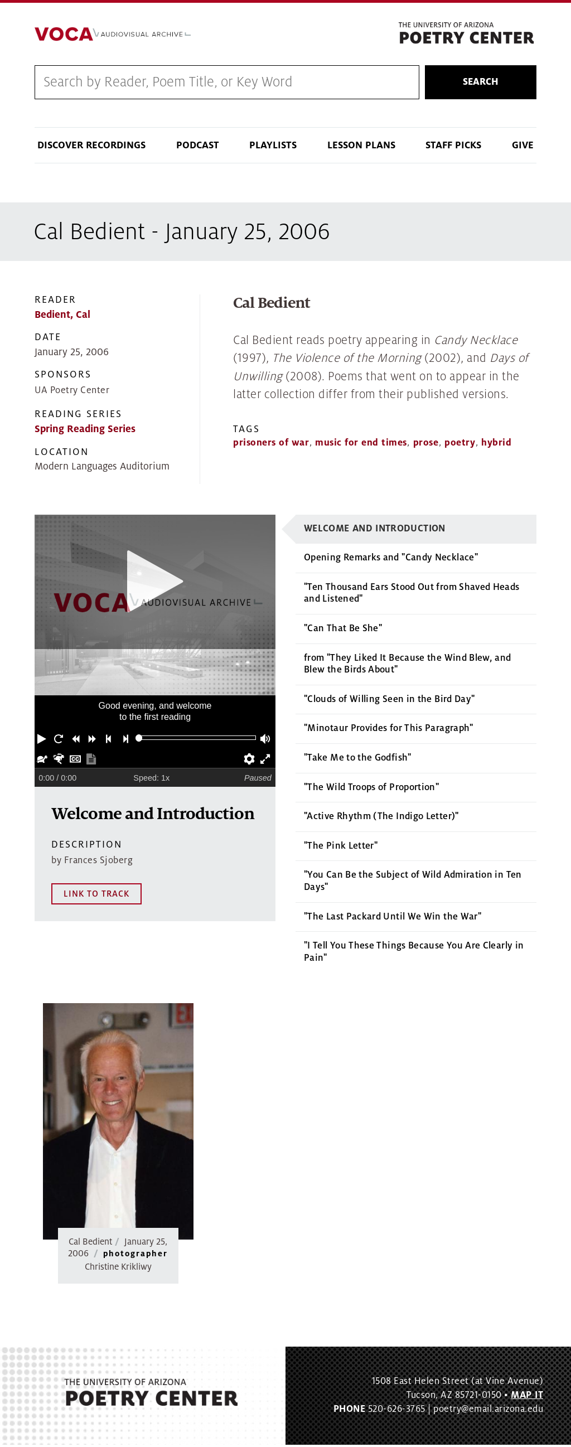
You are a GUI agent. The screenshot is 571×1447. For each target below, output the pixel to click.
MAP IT (527, 1398)
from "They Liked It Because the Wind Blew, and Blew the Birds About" (407, 666)
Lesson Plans (361, 148)
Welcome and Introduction (375, 531)
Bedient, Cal (62, 317)
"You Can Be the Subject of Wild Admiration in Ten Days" (413, 884)
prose (426, 446)
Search (481, 84)
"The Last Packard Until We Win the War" (392, 919)
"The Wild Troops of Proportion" (371, 790)
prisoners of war (271, 446)
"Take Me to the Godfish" (358, 761)
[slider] (139, 740)
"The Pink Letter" (341, 848)
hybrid (496, 446)
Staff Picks (453, 148)
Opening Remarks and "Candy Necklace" (391, 560)
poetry (459, 446)
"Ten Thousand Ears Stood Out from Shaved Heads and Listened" (412, 596)
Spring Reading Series (85, 432)
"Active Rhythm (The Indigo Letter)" (381, 819)
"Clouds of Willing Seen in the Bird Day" (389, 701)
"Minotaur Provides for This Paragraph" (388, 731)
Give (523, 148)
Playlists (273, 148)
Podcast (197, 148)
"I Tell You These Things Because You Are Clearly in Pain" (414, 954)
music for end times (361, 446)
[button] (43, 740)
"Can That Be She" (343, 631)
